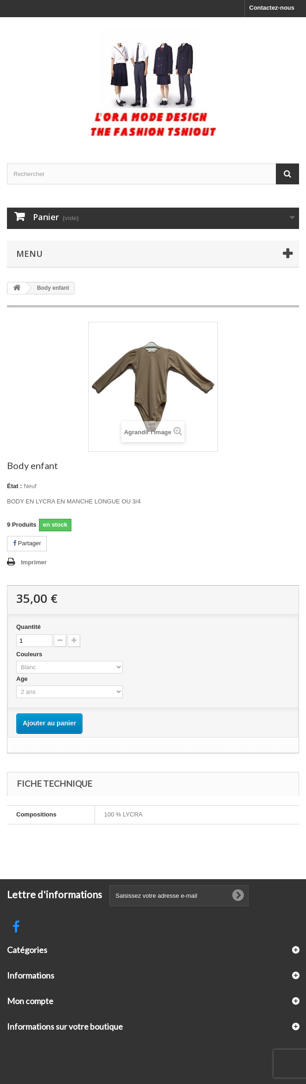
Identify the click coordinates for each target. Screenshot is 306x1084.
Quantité (28, 626)
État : (14, 486)
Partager (27, 543)
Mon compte (30, 1001)
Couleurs (30, 654)
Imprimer (34, 562)
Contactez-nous (272, 7)
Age (22, 678)
